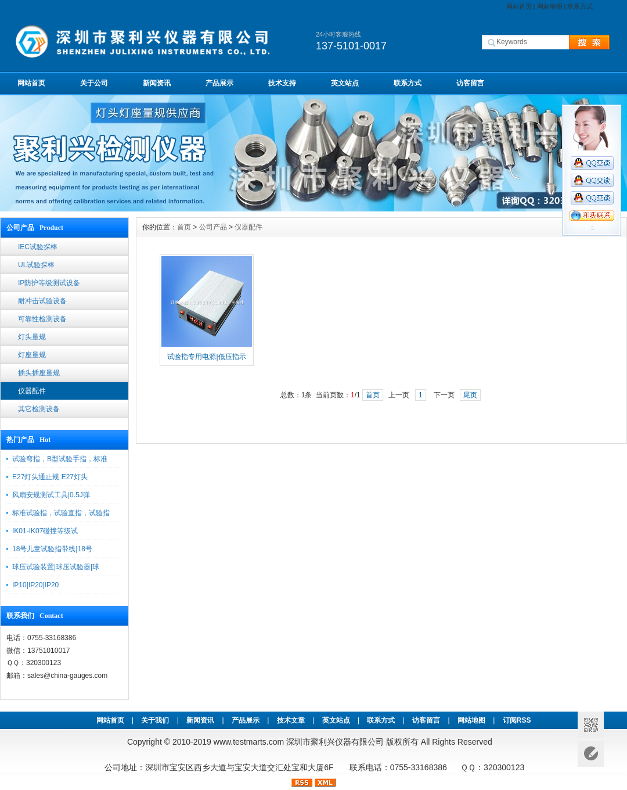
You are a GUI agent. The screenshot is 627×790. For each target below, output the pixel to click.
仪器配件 (32, 391)
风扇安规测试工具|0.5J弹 (51, 495)
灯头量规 (32, 337)
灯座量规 (32, 355)
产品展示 (219, 83)
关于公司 (94, 83)
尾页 (470, 395)
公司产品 (213, 227)
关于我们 (155, 720)
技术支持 (282, 83)
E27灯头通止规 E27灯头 (50, 477)
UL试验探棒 (36, 265)
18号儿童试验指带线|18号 (52, 549)
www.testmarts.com (249, 741)
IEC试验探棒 (37, 247)
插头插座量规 (39, 373)
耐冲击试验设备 (42, 301)
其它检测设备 (39, 409)
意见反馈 (591, 754)
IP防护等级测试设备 (49, 283)
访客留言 (470, 83)
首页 (184, 227)
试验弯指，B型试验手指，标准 (59, 459)
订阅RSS (517, 720)
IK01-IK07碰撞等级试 (45, 531)
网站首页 (519, 6)
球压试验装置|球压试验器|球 (55, 567)
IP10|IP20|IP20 (35, 585)
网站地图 (550, 6)
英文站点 (345, 83)
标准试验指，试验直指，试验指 (61, 513)
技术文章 (291, 720)
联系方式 (580, 6)
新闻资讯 (157, 83)
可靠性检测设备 (42, 319)
